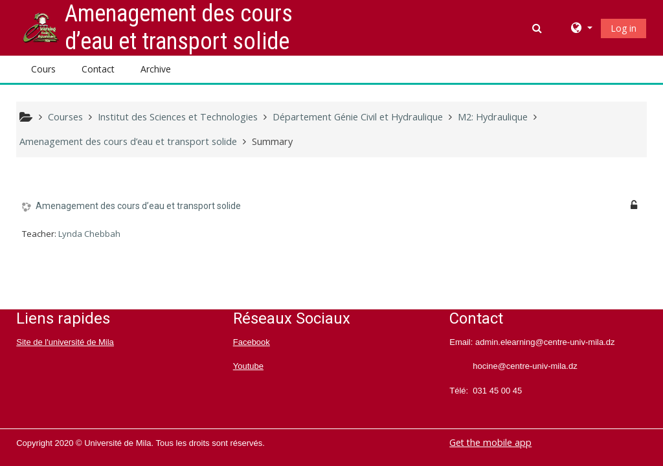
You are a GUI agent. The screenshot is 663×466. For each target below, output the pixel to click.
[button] (538, 28)
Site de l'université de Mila (65, 342)
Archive (155, 69)
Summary (272, 141)
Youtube (248, 366)
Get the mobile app (490, 442)
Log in (623, 28)
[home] (40, 27)
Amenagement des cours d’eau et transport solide (138, 206)
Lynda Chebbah (89, 233)
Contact (98, 69)
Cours (43, 69)
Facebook (251, 342)
